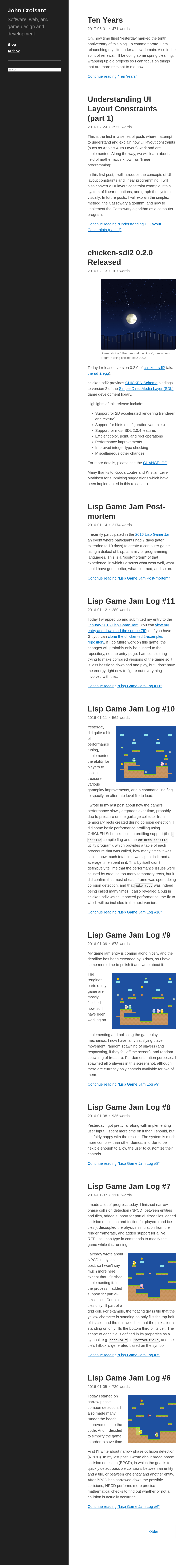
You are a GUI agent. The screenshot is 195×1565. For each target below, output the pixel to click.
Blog (12, 44)
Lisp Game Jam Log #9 (129, 935)
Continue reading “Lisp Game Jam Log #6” (124, 1506)
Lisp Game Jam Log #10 (131, 709)
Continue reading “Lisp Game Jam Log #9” (124, 1084)
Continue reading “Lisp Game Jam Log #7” (124, 1355)
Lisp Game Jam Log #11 (131, 601)
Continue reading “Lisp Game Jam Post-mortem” (129, 578)
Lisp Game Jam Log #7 (129, 1186)
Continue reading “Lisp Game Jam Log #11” (125, 686)
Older (153, 1531)
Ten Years (105, 20)
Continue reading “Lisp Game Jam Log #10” (125, 912)
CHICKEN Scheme (141, 383)
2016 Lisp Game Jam (153, 534)
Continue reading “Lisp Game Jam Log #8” (124, 1163)
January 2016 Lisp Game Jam (113, 625)
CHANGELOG (155, 463)
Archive (14, 51)
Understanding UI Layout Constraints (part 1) (122, 108)
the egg (98, 373)
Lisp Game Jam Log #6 (129, 1378)
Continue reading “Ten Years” (112, 76)
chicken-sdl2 (154, 368)
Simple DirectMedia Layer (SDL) (146, 388)
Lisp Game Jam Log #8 (129, 1107)
